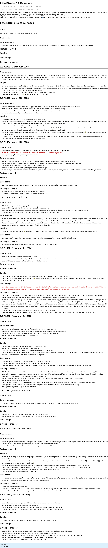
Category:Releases (84, 17)
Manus (23, 6)
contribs (31, 6)
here (77, 16)
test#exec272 (83, 461)
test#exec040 (81, 132)
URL (62, 14)
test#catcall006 (60, 124)
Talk (27, 6)
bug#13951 (41, 312)
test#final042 (49, 130)
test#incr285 (6, 459)
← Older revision (8, 9)
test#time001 (22, 352)
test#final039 (95, 461)
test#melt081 (22, 278)
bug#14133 (20, 94)
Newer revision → (31, 9)
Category (3, 544)
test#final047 (61, 130)
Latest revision (18, 9)
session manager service (23, 531)
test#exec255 (6, 138)
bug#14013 (22, 231)
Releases (5, 546)
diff (2, 9)
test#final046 (22, 86)
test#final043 (22, 128)
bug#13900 (31, 278)
